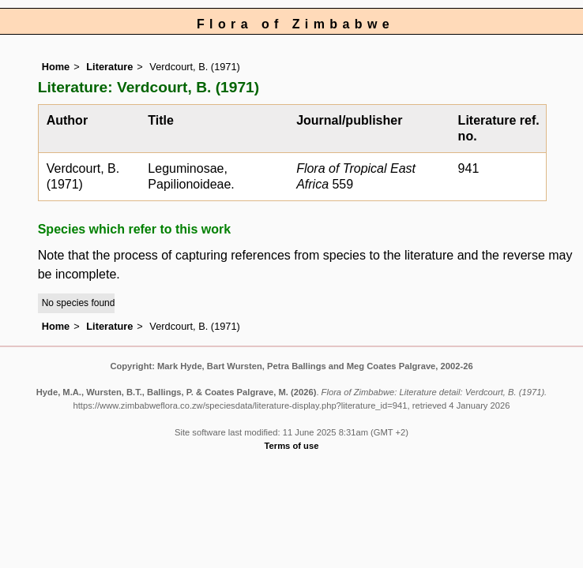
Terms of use (292, 445)
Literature (109, 67)
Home (56, 67)
